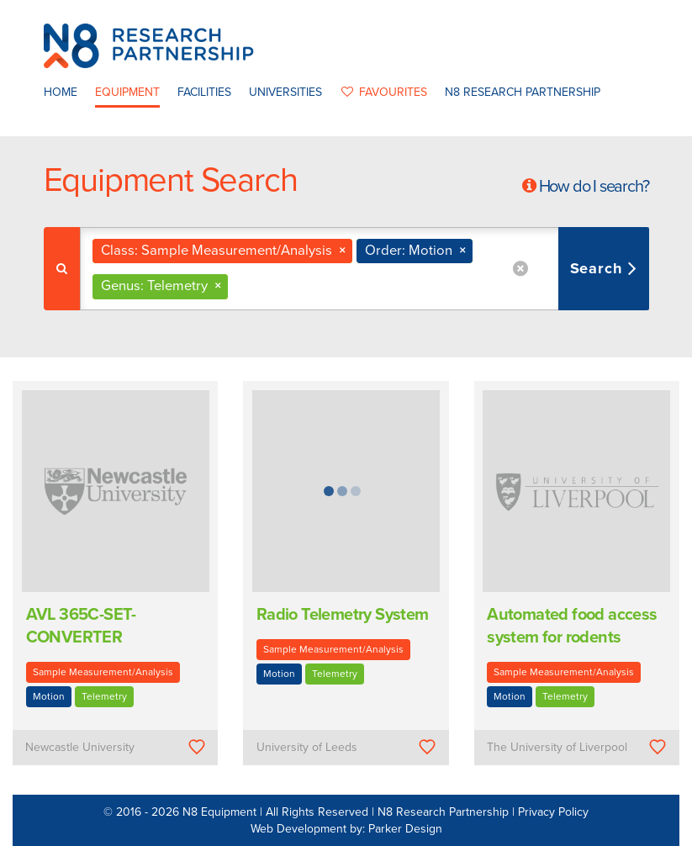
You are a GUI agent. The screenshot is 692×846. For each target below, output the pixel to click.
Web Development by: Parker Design (346, 829)
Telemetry (104, 696)
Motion (49, 696)
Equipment (127, 92)
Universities (285, 92)
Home (60, 92)
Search (599, 268)
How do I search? (594, 187)
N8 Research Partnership (522, 92)
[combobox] (364, 269)
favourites (383, 92)
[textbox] (238, 286)
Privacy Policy (553, 812)
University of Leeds (306, 747)
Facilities (204, 92)
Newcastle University (80, 747)
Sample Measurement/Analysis (103, 672)
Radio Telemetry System (342, 615)
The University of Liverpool (557, 747)
